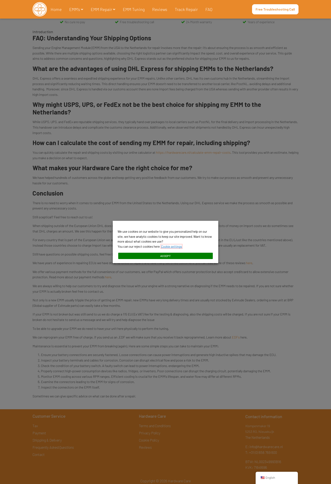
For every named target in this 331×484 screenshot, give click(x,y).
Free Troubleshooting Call (275, 9)
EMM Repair (103, 9)
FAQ (208, 9)
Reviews (159, 9)
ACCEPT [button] (165, 256)
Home (56, 9)
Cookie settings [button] (171, 246)
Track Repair (186, 9)
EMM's (76, 9)
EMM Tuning (134, 9)
